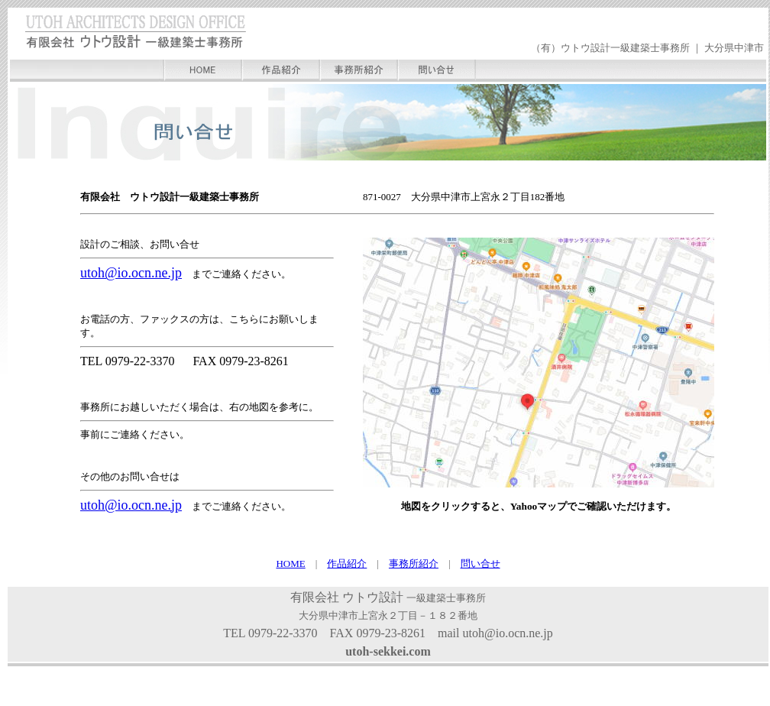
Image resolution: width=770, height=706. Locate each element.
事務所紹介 (413, 563)
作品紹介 (347, 563)
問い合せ (480, 563)
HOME (290, 563)
